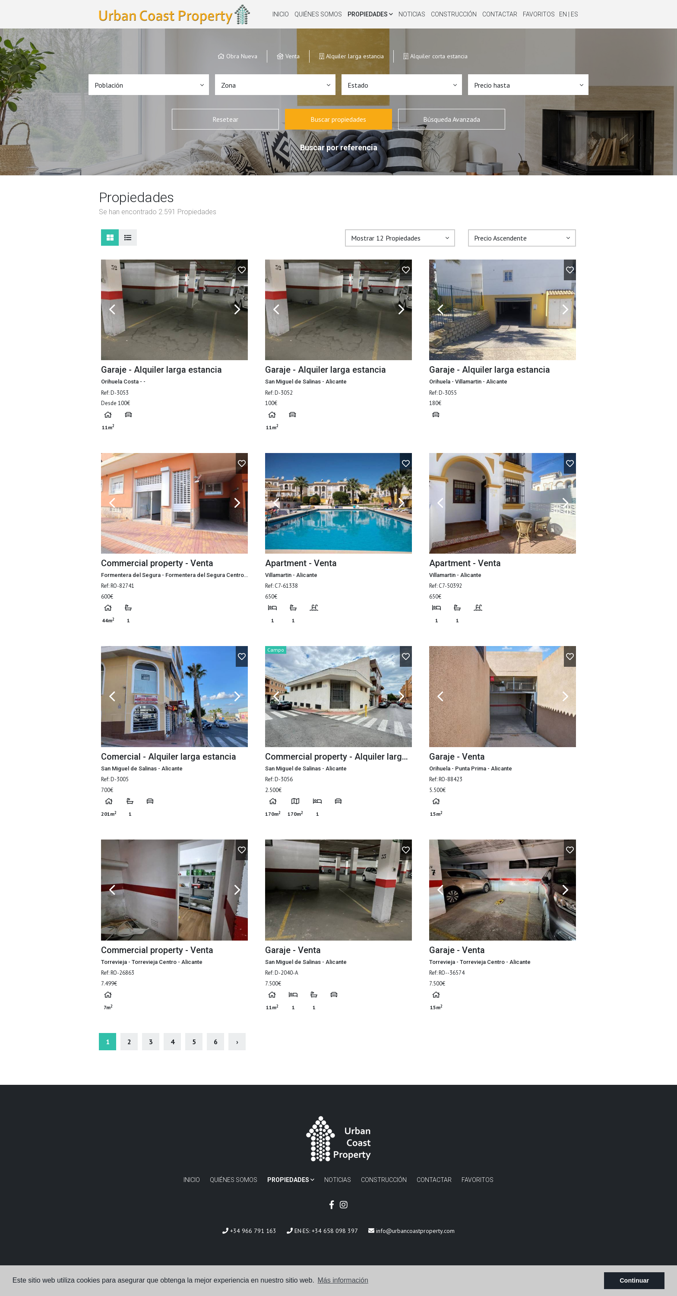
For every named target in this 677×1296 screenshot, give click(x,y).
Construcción (454, 14)
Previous (112, 310)
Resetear (225, 119)
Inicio (280, 14)
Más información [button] (343, 1280)
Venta (288, 56)
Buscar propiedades (338, 119)
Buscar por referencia (338, 147)
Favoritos (539, 14)
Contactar (499, 14)
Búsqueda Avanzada (451, 119)
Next (237, 310)
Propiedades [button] (370, 14)
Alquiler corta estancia (435, 56)
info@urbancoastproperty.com (411, 1230)
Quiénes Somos (318, 14)
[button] (149, 84)
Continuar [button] (634, 1280)
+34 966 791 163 (249, 1230)
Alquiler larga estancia (351, 56)
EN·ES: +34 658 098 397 (322, 1230)
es (574, 14)
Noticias (412, 14)
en (563, 14)
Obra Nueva (237, 56)
